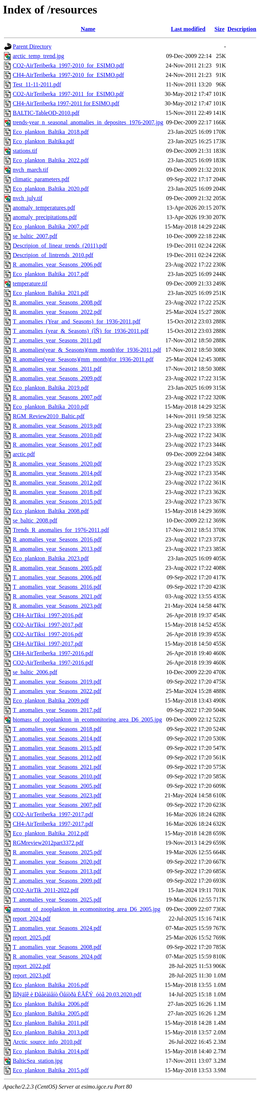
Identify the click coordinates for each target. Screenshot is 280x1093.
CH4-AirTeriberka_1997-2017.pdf (53, 824)
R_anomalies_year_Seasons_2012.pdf (57, 482)
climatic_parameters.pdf (41, 179)
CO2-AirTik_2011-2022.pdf (46, 890)
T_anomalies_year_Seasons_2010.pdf (57, 776)
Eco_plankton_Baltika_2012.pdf (51, 833)
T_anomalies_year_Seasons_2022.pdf (57, 691)
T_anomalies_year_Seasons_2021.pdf (57, 767)
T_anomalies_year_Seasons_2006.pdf (57, 577)
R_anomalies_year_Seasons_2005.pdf (57, 568)
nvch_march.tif (30, 170)
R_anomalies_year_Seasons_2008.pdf (57, 302)
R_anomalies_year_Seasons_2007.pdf (57, 397)
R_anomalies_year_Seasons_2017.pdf (57, 445)
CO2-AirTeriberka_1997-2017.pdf (53, 814)
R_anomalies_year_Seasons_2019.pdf (57, 426)
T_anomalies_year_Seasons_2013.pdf (57, 871)
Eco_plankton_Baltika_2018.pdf (51, 132)
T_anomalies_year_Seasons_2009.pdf (57, 881)
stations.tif (25, 151)
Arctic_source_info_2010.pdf (47, 1042)
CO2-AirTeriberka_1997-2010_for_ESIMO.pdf (68, 65)
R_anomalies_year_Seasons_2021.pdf (57, 596)
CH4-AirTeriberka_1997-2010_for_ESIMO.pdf (68, 75)
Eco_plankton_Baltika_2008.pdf (51, 511)
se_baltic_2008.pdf (35, 520)
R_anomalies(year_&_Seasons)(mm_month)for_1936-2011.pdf (87, 350)
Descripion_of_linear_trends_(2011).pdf (60, 245)
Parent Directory (32, 46)
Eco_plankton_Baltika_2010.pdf (51, 407)
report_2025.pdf (32, 937)
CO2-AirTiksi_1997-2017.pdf (48, 625)
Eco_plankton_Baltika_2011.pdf (51, 1023)
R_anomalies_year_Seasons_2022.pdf (57, 312)
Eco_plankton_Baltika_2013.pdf (51, 1032)
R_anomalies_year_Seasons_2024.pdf (57, 956)
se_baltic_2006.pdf (35, 672)
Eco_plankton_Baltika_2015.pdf (51, 1070)
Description (242, 29)
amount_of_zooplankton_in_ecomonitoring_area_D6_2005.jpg (86, 909)
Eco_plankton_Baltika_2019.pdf (51, 388)
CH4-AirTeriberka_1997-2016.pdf (53, 653)
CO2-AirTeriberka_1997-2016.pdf (53, 663)
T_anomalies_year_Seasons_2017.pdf (57, 710)
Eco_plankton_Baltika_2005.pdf (51, 1013)
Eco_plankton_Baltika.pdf (43, 141)
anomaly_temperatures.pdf (44, 208)
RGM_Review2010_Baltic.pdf (49, 416)
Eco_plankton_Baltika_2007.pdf (51, 226)
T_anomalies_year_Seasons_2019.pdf (57, 681)
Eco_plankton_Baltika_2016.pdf (51, 985)
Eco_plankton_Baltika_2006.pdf (51, 1004)
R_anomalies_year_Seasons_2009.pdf (57, 378)
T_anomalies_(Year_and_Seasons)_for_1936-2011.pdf (76, 321)
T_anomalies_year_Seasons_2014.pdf (57, 738)
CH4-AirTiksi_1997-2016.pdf (48, 615)
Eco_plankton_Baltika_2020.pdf (51, 189)
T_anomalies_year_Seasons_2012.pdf (57, 757)
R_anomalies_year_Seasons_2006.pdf (57, 264)
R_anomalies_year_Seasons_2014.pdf (57, 473)
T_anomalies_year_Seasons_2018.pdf (57, 729)
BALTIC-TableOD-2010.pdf (46, 113)
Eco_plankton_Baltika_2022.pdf (51, 160)
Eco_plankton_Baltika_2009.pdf (51, 700)
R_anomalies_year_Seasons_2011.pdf (57, 369)
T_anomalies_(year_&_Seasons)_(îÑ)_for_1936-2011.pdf (80, 331)
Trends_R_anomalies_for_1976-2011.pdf (61, 530)
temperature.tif (30, 283)
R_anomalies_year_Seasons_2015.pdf (57, 501)
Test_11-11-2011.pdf (37, 84)
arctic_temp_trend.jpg (38, 56)
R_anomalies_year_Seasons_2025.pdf (57, 852)
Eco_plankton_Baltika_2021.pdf (51, 293)
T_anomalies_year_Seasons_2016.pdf (57, 587)
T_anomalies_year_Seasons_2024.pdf (57, 928)
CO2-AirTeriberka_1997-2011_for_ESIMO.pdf (68, 94)
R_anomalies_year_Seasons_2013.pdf (57, 549)
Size (219, 29)
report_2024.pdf (32, 918)
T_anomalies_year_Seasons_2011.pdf (57, 340)
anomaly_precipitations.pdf (45, 217)
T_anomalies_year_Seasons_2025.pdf (57, 899)
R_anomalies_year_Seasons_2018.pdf (57, 492)
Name (88, 29)
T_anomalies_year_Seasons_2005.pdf (57, 786)
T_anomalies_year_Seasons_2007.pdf (57, 805)
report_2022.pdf (32, 966)
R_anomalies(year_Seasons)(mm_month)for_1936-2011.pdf (83, 359)
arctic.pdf (24, 454)
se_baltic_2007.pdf (35, 236)
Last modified (188, 29)
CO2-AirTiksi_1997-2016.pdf (48, 634)
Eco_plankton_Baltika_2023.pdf (51, 558)
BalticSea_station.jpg (37, 1061)
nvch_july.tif (27, 198)
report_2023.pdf (32, 975)
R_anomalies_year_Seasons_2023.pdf (57, 606)
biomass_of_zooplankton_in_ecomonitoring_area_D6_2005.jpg (87, 719)
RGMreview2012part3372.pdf (48, 843)
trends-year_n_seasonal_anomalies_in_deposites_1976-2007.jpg (88, 122)
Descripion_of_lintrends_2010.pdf (53, 255)
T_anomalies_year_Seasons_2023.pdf (57, 795)
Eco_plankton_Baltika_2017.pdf (51, 274)
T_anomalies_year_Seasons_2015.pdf (57, 748)
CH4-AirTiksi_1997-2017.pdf (48, 644)
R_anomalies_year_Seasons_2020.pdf (57, 463)
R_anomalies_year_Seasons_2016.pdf (57, 539)
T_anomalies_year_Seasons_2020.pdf (57, 862)
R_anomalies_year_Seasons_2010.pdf (57, 435)
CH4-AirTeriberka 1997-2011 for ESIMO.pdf (66, 103)
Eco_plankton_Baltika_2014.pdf (51, 1051)
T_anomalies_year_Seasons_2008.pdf (57, 947)
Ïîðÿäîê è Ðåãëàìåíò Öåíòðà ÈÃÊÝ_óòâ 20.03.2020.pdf (77, 994)
